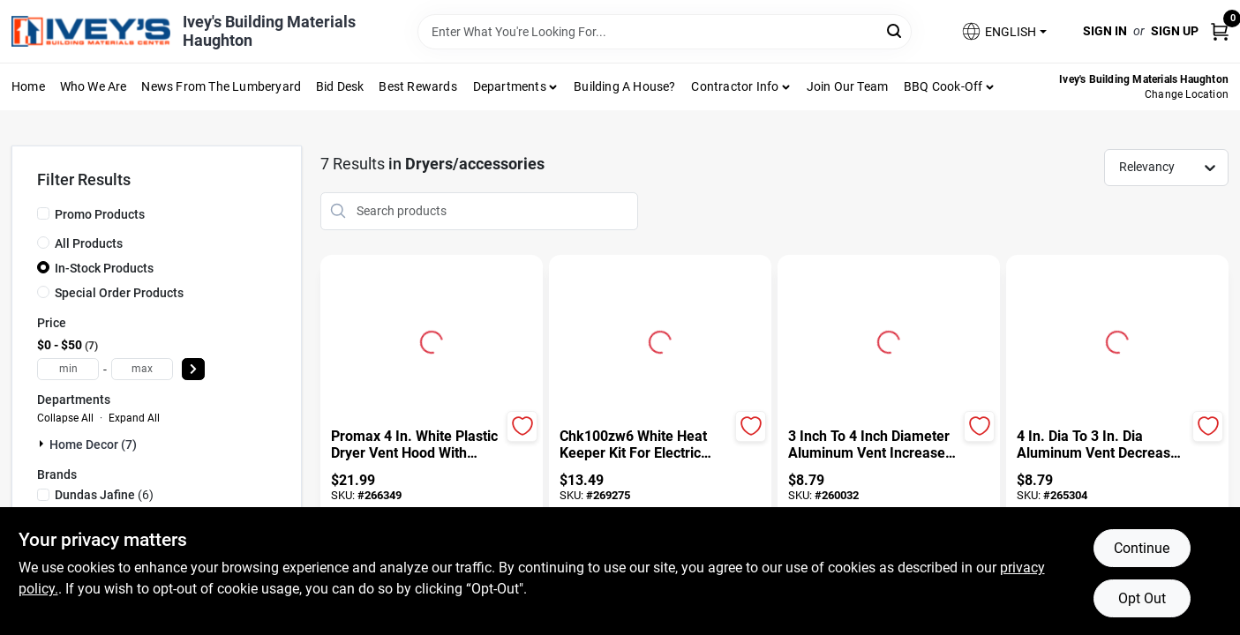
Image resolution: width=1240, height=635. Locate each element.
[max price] (142, 369)
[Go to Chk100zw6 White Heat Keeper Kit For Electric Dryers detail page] (660, 339)
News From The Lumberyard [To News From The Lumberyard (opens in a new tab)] (221, 86)
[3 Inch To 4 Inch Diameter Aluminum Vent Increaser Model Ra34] (873, 445)
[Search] (895, 30)
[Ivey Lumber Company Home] (90, 31)
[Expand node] (43, 443)
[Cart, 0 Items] (1220, 31)
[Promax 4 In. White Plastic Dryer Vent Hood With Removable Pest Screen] (416, 445)
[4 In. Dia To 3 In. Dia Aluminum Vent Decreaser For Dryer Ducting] (1102, 445)
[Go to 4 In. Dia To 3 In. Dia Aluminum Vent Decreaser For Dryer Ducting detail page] (1117, 339)
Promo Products (100, 214)
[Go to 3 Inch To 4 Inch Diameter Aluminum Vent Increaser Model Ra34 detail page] (889, 339)
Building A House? (624, 86)
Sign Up (1175, 31)
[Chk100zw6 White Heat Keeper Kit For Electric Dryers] (645, 445)
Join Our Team (848, 86)
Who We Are (93, 86)
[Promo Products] (43, 213)
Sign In (1105, 31)
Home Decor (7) (93, 444)
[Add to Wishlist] (522, 426)
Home (28, 86)
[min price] (68, 369)
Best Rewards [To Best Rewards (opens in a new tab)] (417, 86)
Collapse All (65, 418)
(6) (104, 495)
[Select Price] (193, 369)
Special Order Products (119, 292)
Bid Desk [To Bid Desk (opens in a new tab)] (340, 86)
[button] (1003, 31)
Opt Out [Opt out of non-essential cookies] (1142, 598)
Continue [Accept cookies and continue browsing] (1141, 548)
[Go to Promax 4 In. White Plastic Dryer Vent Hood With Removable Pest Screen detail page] (431, 339)
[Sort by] (1175, 166)
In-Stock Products (104, 268)
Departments (509, 86)
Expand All (134, 418)
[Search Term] (664, 31)
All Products (89, 243)
